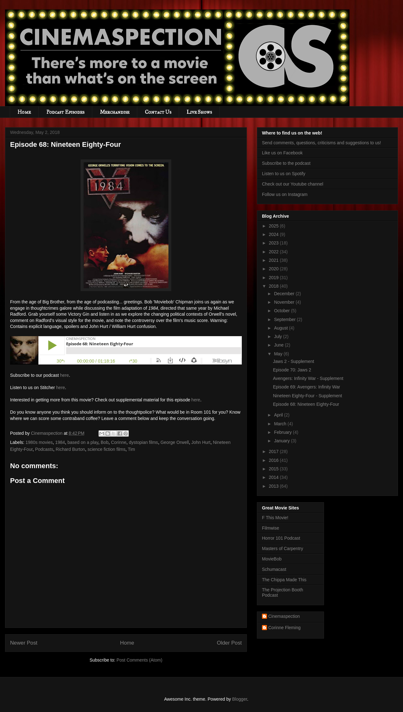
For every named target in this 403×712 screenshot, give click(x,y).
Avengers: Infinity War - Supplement (308, 378)
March (280, 423)
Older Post (229, 643)
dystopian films (143, 442)
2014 (274, 477)
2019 (274, 277)
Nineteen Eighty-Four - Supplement (307, 395)
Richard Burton (70, 449)
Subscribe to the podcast (286, 163)
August (281, 327)
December (284, 293)
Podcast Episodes (65, 112)
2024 (274, 234)
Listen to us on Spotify (283, 173)
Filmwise (270, 528)
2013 (274, 486)
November (284, 302)
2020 (274, 268)
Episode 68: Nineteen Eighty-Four (306, 404)
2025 (274, 225)
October (282, 310)
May (278, 353)
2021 (274, 260)
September (285, 319)
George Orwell (175, 442)
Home (24, 112)
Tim (131, 449)
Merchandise (114, 112)
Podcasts (44, 449)
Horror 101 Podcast (281, 538)
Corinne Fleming (284, 627)
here (64, 375)
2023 (274, 242)
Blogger (239, 699)
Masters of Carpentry (282, 548)
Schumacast (274, 569)
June (279, 344)
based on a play (82, 442)
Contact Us (158, 112)
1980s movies (39, 442)
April (279, 414)
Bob (105, 442)
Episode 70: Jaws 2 (292, 369)
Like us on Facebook (282, 152)
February (283, 432)
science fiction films (107, 449)
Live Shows (199, 112)
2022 (274, 251)
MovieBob (271, 558)
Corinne (118, 442)
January (282, 440)
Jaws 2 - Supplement (293, 361)
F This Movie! (275, 517)
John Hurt (201, 442)
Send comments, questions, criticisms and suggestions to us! (321, 142)
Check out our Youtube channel (292, 184)
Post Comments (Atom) (139, 660)
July (278, 336)
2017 (274, 451)
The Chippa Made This (284, 579)
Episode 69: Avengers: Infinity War (306, 386)
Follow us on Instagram (285, 194)
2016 (274, 460)
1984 (60, 442)
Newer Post (23, 643)
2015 (274, 468)
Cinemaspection (284, 616)
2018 (274, 286)
